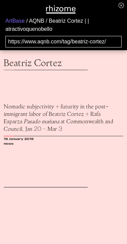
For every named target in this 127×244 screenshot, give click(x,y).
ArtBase (15, 21)
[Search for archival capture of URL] (63, 41)
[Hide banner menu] (121, 5)
